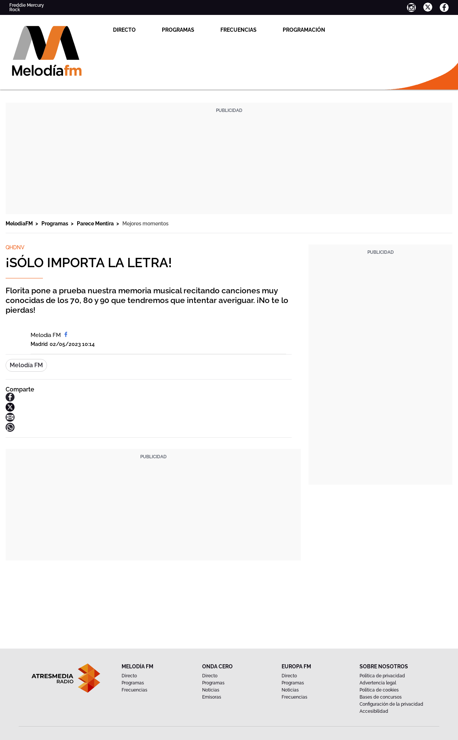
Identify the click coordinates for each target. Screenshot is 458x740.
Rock (14, 9)
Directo (124, 30)
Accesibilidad (374, 711)
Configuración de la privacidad (391, 704)
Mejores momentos (145, 224)
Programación (304, 30)
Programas (178, 30)
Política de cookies (379, 690)
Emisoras (211, 697)
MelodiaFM (20, 224)
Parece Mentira (96, 224)
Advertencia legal (378, 683)
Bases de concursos (381, 697)
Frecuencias (238, 30)
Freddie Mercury (26, 5)
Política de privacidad (382, 675)
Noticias (210, 690)
